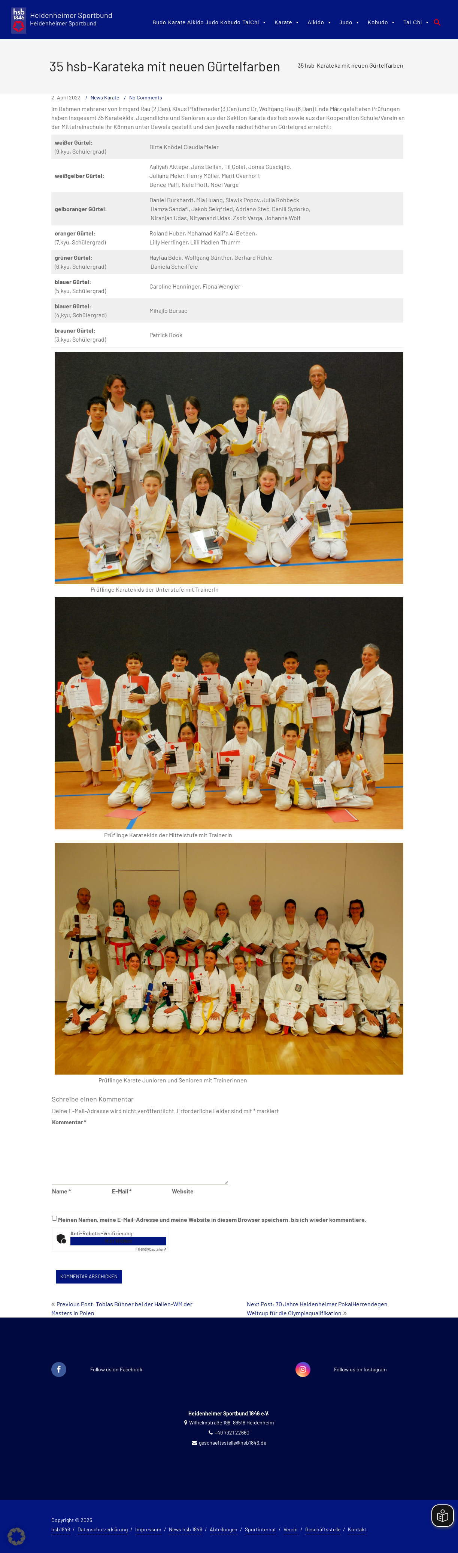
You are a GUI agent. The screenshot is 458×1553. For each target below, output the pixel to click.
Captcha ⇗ (151, 1249)
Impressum (148, 1529)
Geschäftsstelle (322, 1529)
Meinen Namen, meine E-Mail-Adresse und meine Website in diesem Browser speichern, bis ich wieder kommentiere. (212, 1219)
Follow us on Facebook (116, 1369)
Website (183, 1191)
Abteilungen (223, 1529)
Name (61, 1191)
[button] (437, 22)
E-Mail (121, 1191)
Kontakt (357, 1529)
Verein (290, 1529)
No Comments (145, 97)
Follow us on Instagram (360, 1369)
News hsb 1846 (185, 1529)
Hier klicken (118, 1241)
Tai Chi (416, 22)
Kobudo (382, 22)
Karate (287, 22)
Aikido (319, 22)
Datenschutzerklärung (103, 1529)
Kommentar (69, 1121)
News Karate (105, 97)
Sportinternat (260, 1529)
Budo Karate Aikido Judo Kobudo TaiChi (209, 22)
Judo (350, 22)
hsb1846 (60, 1529)
